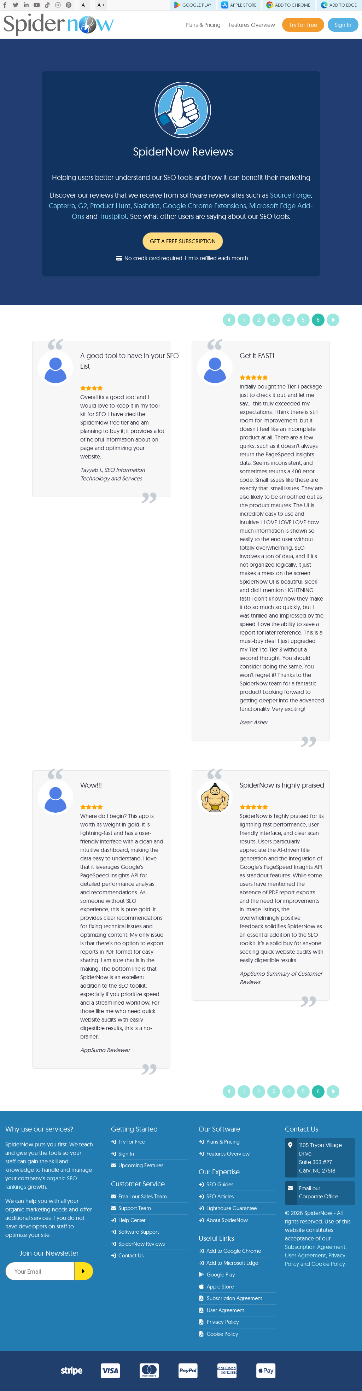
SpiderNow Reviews (138, 1243)
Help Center (128, 1220)
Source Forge (290, 195)
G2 (82, 205)
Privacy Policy (219, 1322)
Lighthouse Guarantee (228, 1208)
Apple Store (216, 1286)
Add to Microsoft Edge (228, 1263)
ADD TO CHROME (288, 5)
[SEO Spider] (84, 1271)
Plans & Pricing (203, 24)
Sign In (343, 24)
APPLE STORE (239, 5)
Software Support (135, 1231)
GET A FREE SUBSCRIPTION (183, 241)
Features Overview (252, 24)
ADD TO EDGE (339, 5)
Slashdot (146, 205)
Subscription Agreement (230, 1298)
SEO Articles (216, 1196)
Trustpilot (113, 216)
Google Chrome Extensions (204, 205)
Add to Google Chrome (230, 1250)
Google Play (217, 1274)
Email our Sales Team (139, 1196)
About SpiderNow (223, 1220)
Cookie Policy (218, 1334)
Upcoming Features (137, 1165)
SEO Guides (216, 1184)
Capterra (62, 205)
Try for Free (303, 24)
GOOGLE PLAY (193, 5)
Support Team (131, 1208)
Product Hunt (110, 205)
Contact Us (127, 1255)
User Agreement (221, 1310)
